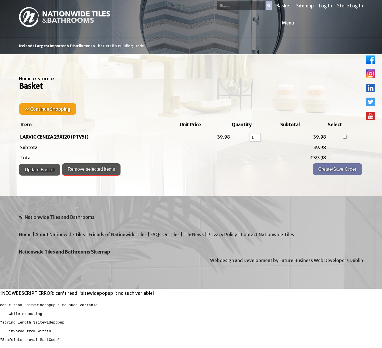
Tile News (193, 234)
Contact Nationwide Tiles (267, 234)
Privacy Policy (222, 234)
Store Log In (350, 6)
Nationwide (64, 252)
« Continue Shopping (47, 109)
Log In (325, 6)
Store (43, 78)
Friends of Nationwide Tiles (118, 234)
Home (25, 78)
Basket (283, 6)
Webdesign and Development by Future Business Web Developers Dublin (286, 260)
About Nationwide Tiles (60, 234)
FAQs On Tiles (165, 234)
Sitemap (305, 6)
